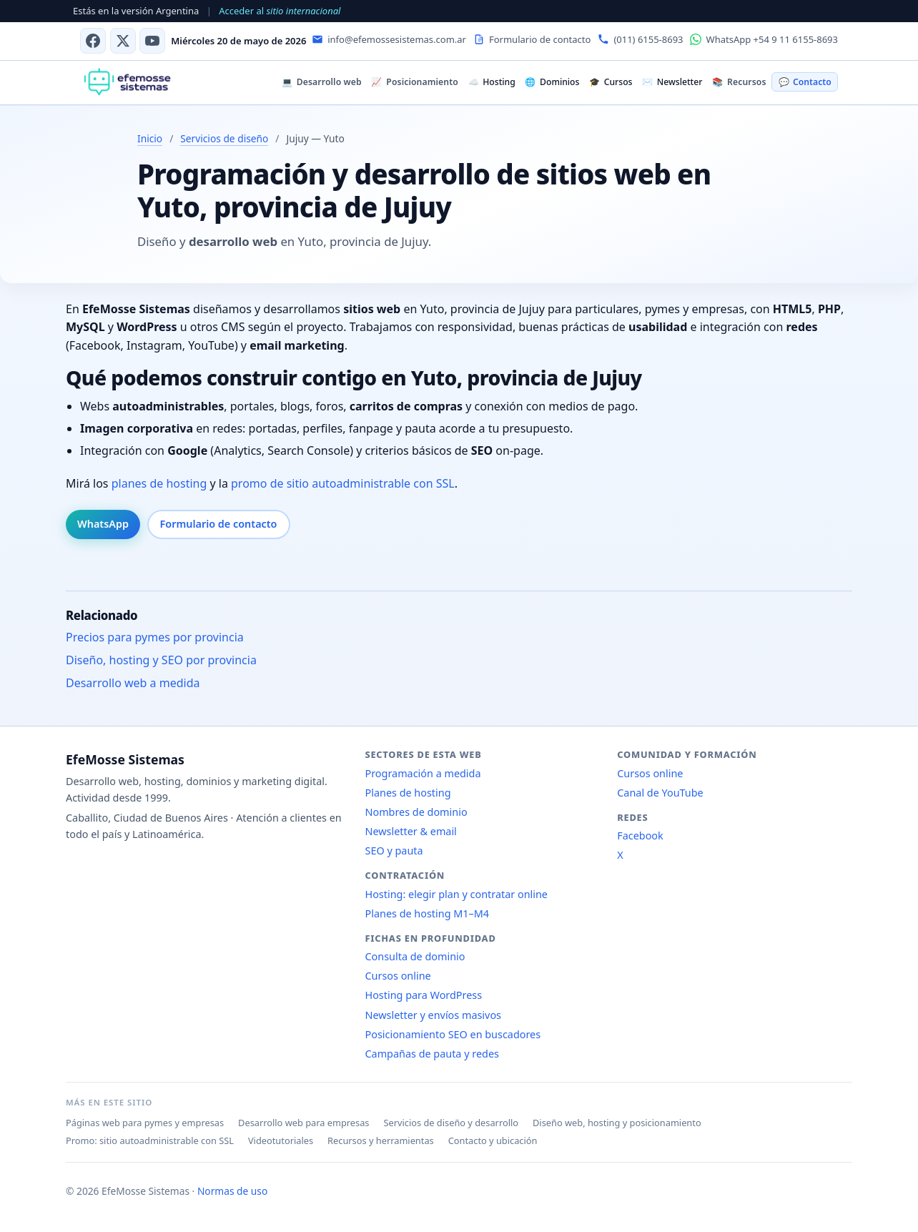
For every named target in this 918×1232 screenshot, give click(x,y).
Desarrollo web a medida (133, 683)
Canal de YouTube (660, 792)
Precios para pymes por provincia (155, 637)
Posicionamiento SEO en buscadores (453, 1034)
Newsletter (672, 82)
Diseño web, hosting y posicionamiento (617, 1122)
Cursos (610, 82)
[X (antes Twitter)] (123, 41)
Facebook (640, 835)
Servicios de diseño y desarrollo (450, 1122)
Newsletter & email (411, 831)
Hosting (491, 82)
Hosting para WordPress (424, 995)
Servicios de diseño (224, 138)
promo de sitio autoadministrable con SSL (343, 483)
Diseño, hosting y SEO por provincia (161, 660)
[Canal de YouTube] (152, 41)
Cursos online (398, 975)
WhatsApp (103, 524)
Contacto (805, 82)
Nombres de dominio (416, 812)
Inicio (149, 138)
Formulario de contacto (218, 524)
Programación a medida (423, 773)
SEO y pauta (394, 850)
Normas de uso (232, 1191)
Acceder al (279, 10)
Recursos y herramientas (380, 1140)
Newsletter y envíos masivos (433, 1015)
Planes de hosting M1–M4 (427, 913)
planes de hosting (159, 483)
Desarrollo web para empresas (303, 1122)
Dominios (552, 82)
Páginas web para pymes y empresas (145, 1122)
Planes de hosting (408, 792)
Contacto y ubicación (493, 1140)
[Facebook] (93, 41)
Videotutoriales (280, 1140)
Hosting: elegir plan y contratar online (456, 894)
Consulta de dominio (415, 956)
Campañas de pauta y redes (432, 1053)
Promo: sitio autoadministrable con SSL (150, 1140)
